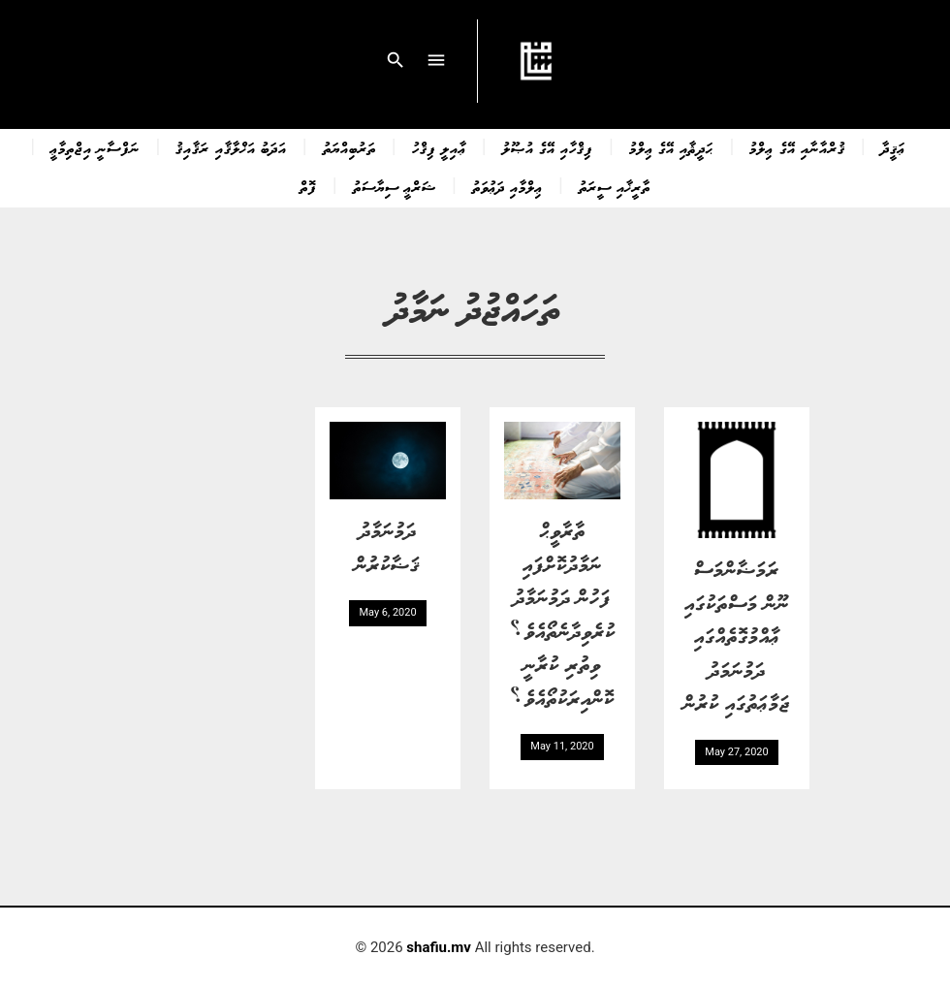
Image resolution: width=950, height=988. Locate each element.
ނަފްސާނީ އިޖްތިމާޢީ (95, 147)
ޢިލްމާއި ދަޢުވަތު (507, 186)
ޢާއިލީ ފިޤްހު (439, 147)
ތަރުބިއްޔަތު (349, 147)
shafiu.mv (438, 947)
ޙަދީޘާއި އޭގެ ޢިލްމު (671, 147)
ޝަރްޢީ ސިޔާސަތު (394, 186)
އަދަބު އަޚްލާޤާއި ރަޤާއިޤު (230, 147)
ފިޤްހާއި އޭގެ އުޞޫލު (547, 147)
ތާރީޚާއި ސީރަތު (614, 186)
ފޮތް (308, 186)
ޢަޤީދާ (893, 147)
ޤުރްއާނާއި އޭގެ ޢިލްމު (796, 147)
